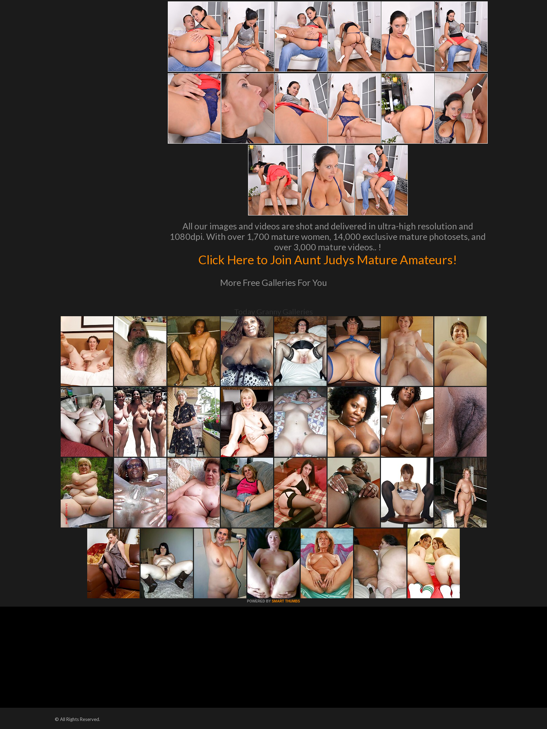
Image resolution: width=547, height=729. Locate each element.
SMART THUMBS (286, 601)
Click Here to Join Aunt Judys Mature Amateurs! (327, 259)
